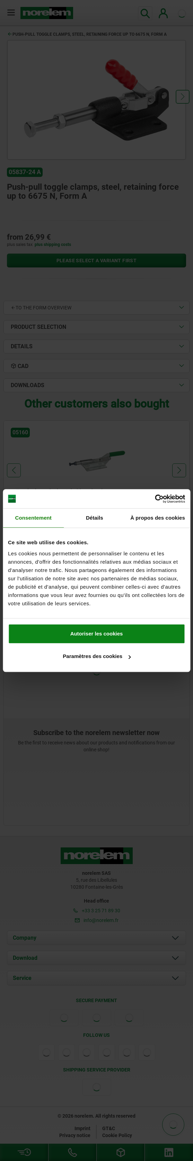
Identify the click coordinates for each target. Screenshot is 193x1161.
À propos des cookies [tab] (157, 518)
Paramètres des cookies (97, 656)
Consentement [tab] (33, 518)
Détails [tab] (94, 518)
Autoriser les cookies (96, 634)
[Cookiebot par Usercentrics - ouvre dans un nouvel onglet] (154, 498)
